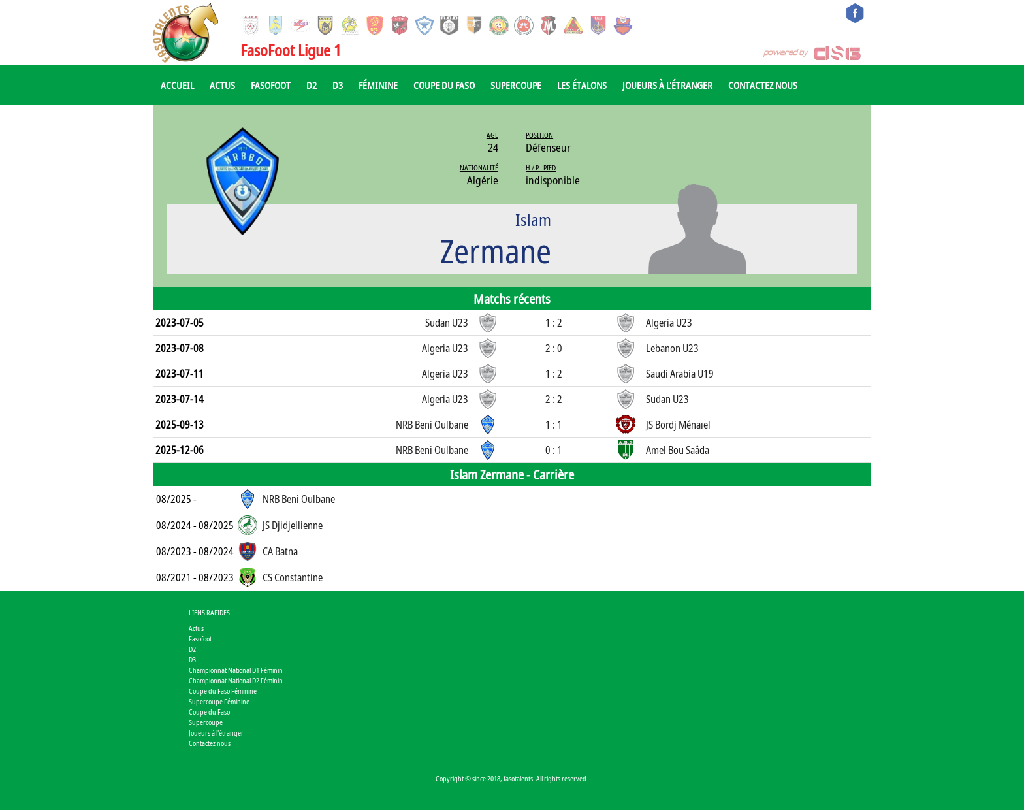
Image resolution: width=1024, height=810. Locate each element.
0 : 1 (553, 450)
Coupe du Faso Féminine (223, 691)
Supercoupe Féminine (219, 701)
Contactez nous (762, 84)
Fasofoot (271, 84)
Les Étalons (582, 84)
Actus (222, 84)
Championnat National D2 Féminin (236, 680)
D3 (337, 84)
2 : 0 (553, 348)
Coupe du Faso (444, 84)
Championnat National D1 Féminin (236, 670)
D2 (311, 84)
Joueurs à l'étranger (667, 84)
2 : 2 (553, 399)
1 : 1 (553, 424)
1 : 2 (553, 323)
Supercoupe (515, 84)
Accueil (177, 84)
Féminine (378, 84)
